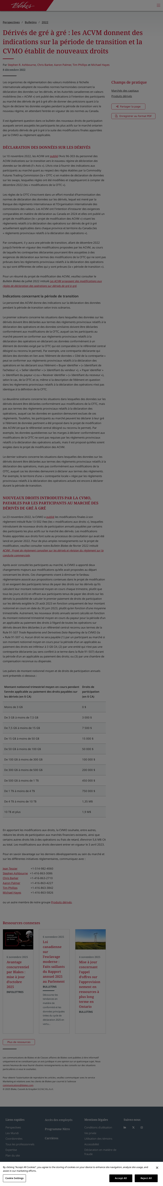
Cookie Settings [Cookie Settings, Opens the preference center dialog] (14, 1178)
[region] (81, 1174)
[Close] (157, 1168)
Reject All (146, 1178)
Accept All (121, 1178)
